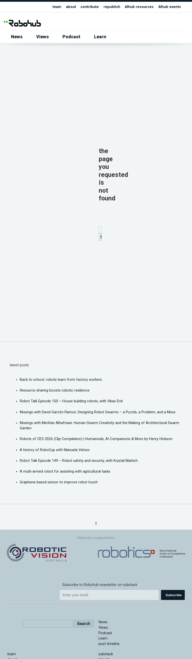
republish (112, 7)
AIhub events (169, 7)
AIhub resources (139, 7)
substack (105, 654)
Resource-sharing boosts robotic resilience (55, 390)
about (71, 7)
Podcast (71, 36)
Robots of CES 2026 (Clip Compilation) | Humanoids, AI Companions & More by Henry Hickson (96, 439)
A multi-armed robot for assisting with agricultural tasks (65, 471)
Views (42, 36)
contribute (89, 7)
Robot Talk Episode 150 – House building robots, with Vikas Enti (71, 401)
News (16, 36)
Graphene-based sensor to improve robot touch (59, 482)
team (56, 7)
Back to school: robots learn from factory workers (61, 380)
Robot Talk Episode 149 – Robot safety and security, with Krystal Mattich (79, 461)
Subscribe (174, 595)
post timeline (109, 644)
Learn (100, 36)
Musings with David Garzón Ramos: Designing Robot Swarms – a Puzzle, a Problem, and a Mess (98, 412)
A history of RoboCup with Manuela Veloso (55, 450)
